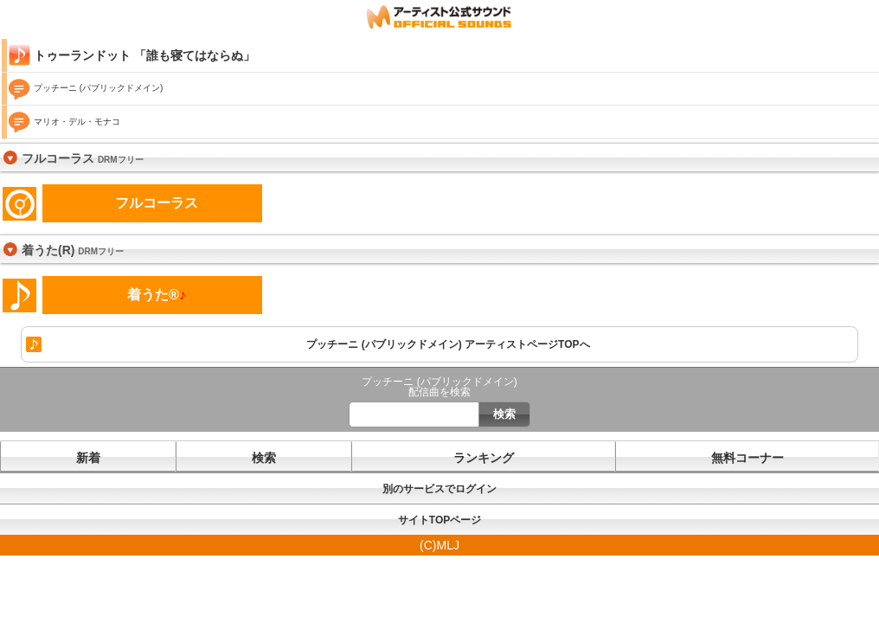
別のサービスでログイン (439, 489)
